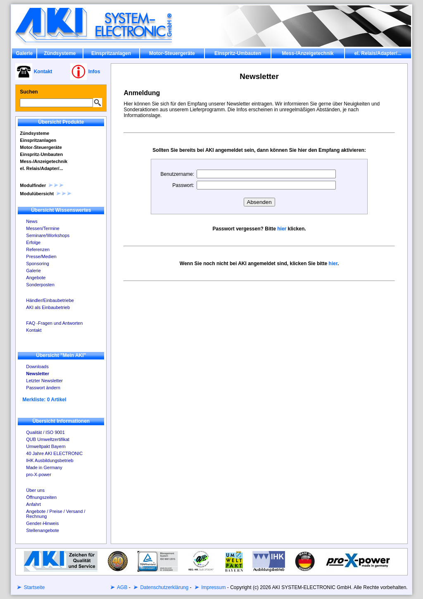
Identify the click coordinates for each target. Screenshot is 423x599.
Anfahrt (33, 504)
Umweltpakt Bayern (45, 446)
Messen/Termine (42, 228)
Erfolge (33, 242)
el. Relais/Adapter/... (378, 53)
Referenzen (38, 249)
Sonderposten (40, 284)
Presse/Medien (41, 256)
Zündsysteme (60, 53)
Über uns (35, 490)
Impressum (213, 587)
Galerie (24, 53)
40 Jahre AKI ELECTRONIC (54, 453)
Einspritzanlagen (111, 53)
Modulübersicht (46, 193)
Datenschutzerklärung (163, 587)
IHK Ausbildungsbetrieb (49, 460)
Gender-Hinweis (42, 523)
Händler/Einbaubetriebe (50, 300)
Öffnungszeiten (41, 497)
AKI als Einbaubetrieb (48, 307)
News (32, 221)
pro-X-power (38, 474)
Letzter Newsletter (44, 380)
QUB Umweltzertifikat (47, 439)
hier (281, 229)
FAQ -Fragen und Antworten (54, 323)
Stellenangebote (42, 530)
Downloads (37, 366)
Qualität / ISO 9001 (45, 432)
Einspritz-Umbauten (237, 53)
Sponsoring (37, 263)
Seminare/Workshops (47, 235)
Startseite (33, 587)
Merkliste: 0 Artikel (44, 400)
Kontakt (33, 330)
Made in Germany (44, 467)
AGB (121, 587)
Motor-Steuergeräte (172, 53)
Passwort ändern (43, 387)
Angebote (35, 277)
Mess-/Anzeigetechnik (307, 53)
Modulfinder (42, 185)
